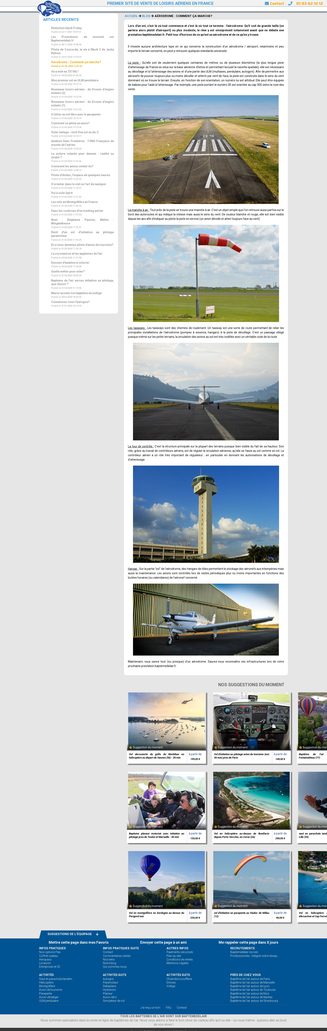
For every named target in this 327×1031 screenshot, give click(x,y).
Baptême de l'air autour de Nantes (251, 997)
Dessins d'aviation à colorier (70, 262)
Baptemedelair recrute (244, 952)
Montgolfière (47, 986)
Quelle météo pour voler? (68, 271)
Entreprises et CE (49, 966)
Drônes (171, 982)
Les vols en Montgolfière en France (74, 202)
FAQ (168, 1007)
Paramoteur (110, 982)
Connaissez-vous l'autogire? (70, 302)
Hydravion (109, 989)
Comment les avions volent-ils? (72, 166)
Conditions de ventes (180, 959)
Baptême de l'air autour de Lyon (249, 986)
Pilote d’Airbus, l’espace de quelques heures (80, 175)
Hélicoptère (46, 982)
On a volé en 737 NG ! (64, 71)
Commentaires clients (117, 955)
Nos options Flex (50, 952)
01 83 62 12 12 (309, 3)
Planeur (108, 993)
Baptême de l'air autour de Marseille (252, 982)
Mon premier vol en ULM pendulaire (75, 80)
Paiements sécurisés (180, 952)
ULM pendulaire (48, 1000)
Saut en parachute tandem (55, 979)
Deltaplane (109, 986)
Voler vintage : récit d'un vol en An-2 (75, 132)
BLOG (146, 16)
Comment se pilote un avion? (70, 123)
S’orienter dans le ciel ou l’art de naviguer (78, 184)
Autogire (108, 979)
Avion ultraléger (49, 997)
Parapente (45, 993)
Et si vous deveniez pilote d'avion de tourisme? (82, 244)
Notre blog (109, 963)
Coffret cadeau (48, 955)
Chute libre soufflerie (179, 979)
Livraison (45, 963)
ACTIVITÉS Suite (114, 975)
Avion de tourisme (50, 989)
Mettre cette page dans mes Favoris (79, 942)
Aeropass (45, 959)
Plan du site (174, 955)
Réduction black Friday (66, 28)
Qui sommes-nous (115, 966)
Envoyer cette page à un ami (163, 942)
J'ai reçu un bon (150, 1007)
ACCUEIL (131, 16)
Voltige (171, 986)
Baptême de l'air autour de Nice (249, 993)
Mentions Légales (178, 963)
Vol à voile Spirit (62, 193)
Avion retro (110, 997)
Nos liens (109, 959)
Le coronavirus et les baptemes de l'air (77, 253)
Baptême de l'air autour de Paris (250, 979)
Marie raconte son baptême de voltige (76, 293)
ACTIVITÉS (46, 975)
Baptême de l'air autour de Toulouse (252, 989)
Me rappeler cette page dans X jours (248, 942)
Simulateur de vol (114, 1000)
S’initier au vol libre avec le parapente (76, 114)
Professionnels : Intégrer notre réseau (253, 955)
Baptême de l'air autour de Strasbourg (254, 1000)
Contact (274, 3)
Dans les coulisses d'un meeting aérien (77, 210)
